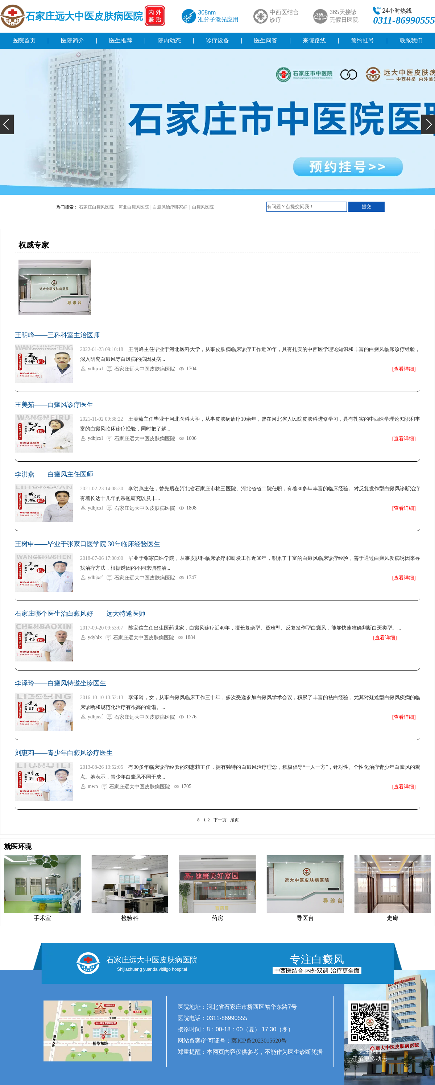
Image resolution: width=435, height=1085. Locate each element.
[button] (7, 124)
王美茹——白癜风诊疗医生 (54, 404)
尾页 (234, 819)
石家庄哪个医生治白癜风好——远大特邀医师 (80, 613)
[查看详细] (404, 369)
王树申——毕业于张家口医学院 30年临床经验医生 (87, 544)
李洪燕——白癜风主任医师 (54, 474)
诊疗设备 (217, 40)
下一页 (220, 819)
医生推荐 (120, 40)
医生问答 (265, 40)
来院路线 (314, 40)
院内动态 (169, 40)
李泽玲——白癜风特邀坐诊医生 (60, 683)
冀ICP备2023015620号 (259, 1040)
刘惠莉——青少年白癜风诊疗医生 (64, 752)
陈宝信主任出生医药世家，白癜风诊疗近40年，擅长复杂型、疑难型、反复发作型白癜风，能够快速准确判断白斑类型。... (264, 628)
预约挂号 (362, 40)
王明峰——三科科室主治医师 (57, 335)
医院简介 (72, 40)
